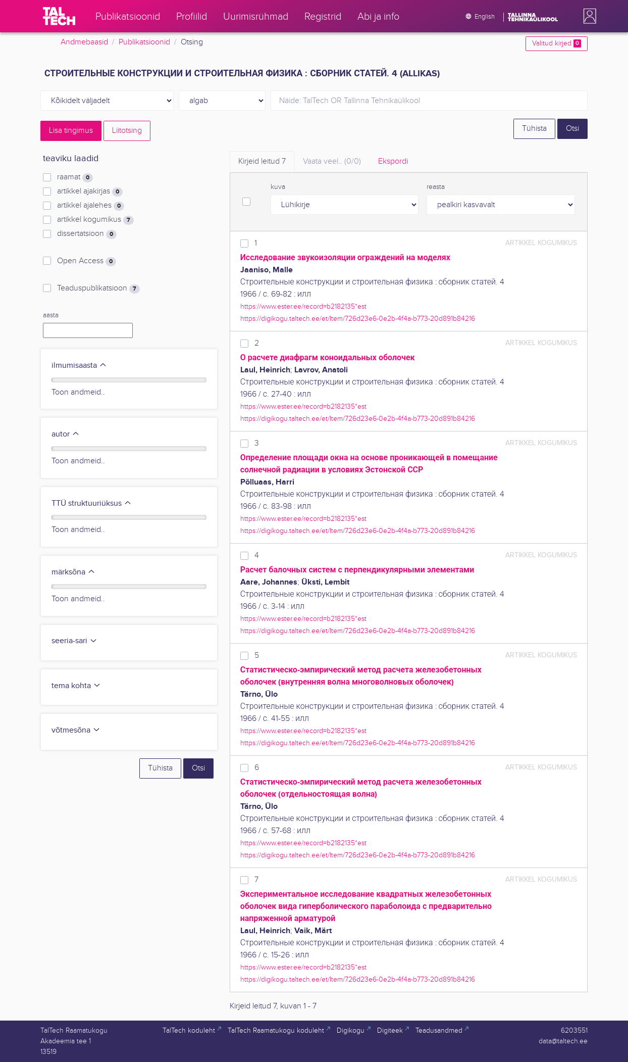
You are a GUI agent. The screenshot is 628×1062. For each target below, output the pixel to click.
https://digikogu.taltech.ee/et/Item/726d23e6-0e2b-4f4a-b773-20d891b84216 (357, 318)
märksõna (73, 572)
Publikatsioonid (144, 42)
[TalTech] (59, 16)
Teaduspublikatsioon (98, 288)
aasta (51, 315)
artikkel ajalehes (90, 206)
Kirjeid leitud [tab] (262, 161)
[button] (587, 16)
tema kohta (76, 686)
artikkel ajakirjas (90, 191)
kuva (278, 187)
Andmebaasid (84, 42)
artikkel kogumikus (95, 220)
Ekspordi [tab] (393, 161)
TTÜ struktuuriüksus (91, 503)
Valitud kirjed (556, 43)
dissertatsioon (87, 234)
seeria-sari (74, 641)
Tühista (534, 128)
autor (65, 434)
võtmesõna (75, 730)
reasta (436, 187)
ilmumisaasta (79, 365)
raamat (75, 177)
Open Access (86, 261)
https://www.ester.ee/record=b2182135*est (303, 306)
